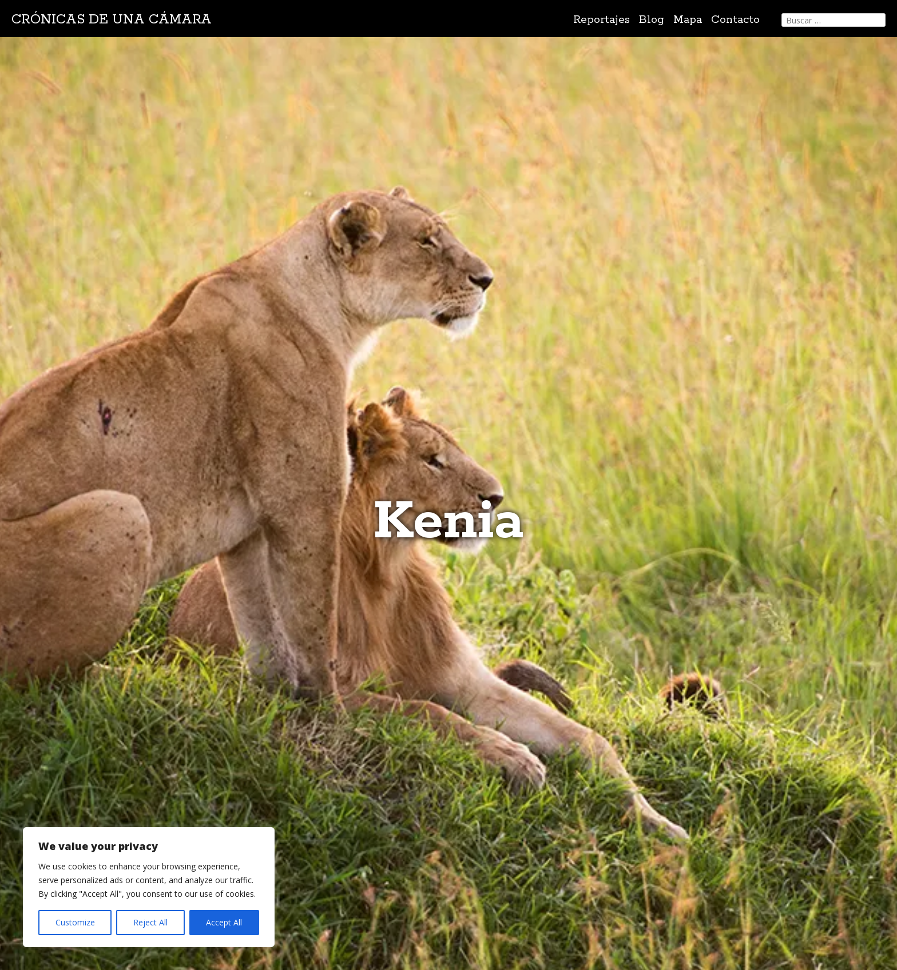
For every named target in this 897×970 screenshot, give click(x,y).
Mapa (687, 20)
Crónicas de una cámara (111, 19)
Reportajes (601, 20)
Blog (651, 20)
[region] (149, 887)
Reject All (150, 922)
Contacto (735, 20)
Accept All (224, 922)
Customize (75, 922)
